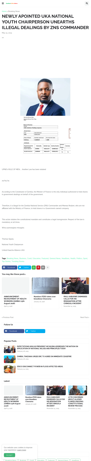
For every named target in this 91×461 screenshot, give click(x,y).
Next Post (84, 317)
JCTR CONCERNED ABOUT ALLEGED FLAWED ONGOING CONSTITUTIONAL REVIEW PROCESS (75, 401)
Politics (79, 258)
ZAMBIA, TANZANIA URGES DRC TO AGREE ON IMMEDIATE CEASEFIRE (44, 356)
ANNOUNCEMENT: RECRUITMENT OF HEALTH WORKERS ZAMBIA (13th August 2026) (15, 300)
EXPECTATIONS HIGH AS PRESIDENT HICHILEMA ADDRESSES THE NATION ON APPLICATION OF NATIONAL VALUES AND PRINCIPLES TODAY (47, 347)
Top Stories (6, 261)
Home (4, 11)
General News (55, 258)
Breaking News (14, 11)
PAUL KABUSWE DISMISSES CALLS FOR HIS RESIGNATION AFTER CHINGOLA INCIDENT (75, 300)
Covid (29, 258)
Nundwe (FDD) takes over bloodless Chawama (45, 298)
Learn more (21, 450)
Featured (45, 258)
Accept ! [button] (9, 455)
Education (37, 258)
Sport (85, 258)
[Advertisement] (45, 55)
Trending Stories (18, 261)
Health (72, 258)
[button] (3, 3)
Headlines (65, 258)
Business (22, 258)
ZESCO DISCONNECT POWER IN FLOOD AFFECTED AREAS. (40, 366)
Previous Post (8, 317)
